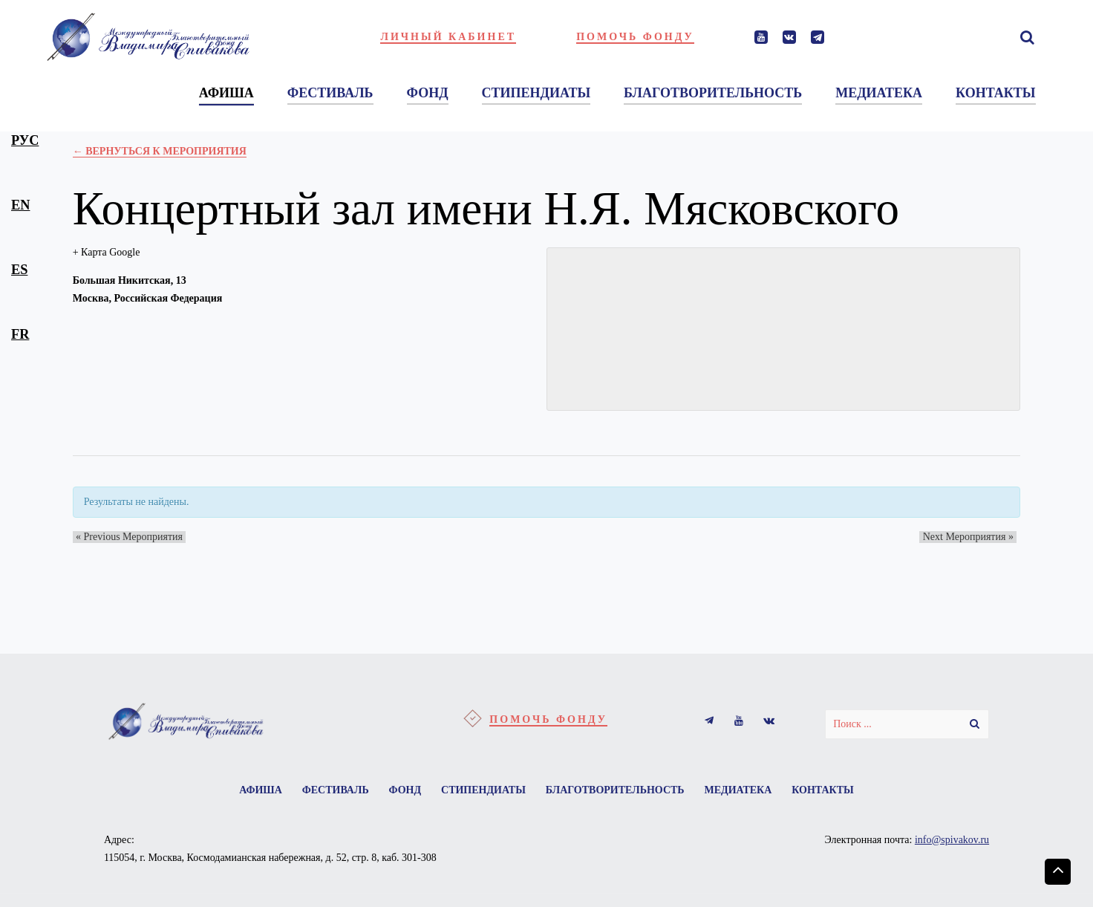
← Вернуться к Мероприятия (160, 151)
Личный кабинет (448, 36)
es (19, 269)
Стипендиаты (483, 791)
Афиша (245, 791)
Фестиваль (325, 791)
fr (20, 334)
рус (25, 140)
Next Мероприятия (971, 536)
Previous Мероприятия (126, 536)
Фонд (400, 791)
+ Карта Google (106, 252)
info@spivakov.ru (952, 842)
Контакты (837, 791)
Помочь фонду (635, 36)
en (20, 205)
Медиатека (748, 791)
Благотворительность (619, 791)
